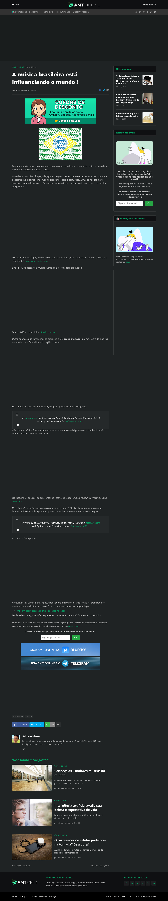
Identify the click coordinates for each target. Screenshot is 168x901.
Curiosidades (31, 67)
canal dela (17, 501)
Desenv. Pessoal (81, 11)
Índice (116, 896)
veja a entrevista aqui (36, 261)
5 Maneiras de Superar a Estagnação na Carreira (127, 114)
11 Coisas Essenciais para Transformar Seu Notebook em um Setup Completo (127, 80)
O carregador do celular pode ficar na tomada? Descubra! (80, 842)
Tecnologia (47, 11)
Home (108, 896)
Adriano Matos (31, 736)
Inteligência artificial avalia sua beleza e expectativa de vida (78, 807)
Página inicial (18, 67)
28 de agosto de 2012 (74, 421)
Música (29, 716)
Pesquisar (148, 4)
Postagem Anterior (21, 865)
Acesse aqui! (74, 626)
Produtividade (63, 11)
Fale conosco (127, 896)
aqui (128, 262)
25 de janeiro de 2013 (79, 526)
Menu (17, 4)
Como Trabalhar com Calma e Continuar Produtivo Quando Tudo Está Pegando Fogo (127, 98)
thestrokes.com (93, 522)
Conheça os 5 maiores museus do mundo (79, 773)
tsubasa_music (30, 418)
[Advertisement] (84, 38)
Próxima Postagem (99, 865)
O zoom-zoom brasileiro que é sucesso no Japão (41, 610)
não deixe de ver (48, 332)
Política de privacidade (146, 896)
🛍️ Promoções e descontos (26, 11)
